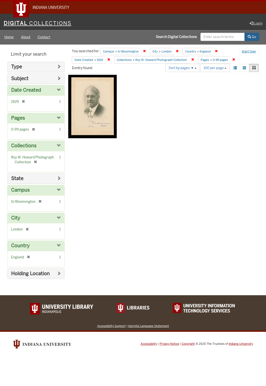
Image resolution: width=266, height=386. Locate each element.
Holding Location (30, 274)
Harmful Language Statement (148, 326)
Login (256, 23)
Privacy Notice (169, 344)
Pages (18, 118)
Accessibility (149, 344)
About (25, 37)
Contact (44, 37)
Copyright (188, 344)
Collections (23, 146)
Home (9, 37)
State (17, 179)
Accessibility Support (111, 326)
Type (16, 67)
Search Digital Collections (176, 37)
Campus (20, 190)
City (15, 218)
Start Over (249, 51)
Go (252, 37)
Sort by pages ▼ (183, 68)
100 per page (215, 68)
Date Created (26, 90)
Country (20, 246)
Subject (19, 79)
